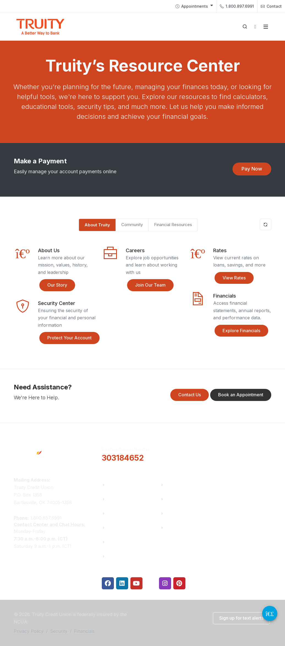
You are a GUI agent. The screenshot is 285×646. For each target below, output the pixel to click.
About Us (117, 485)
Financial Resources (173, 224)
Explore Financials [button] (237, 331)
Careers (115, 513)
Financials (118, 556)
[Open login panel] (255, 26)
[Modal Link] (110, 270)
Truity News (120, 499)
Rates (172, 513)
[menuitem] (194, 6)
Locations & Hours (245, 453)
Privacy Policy (28, 631)
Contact (271, 6)
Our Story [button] (53, 285)
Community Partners (130, 527)
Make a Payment (184, 499)
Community (132, 224)
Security (58, 631)
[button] (251, 169)
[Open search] (245, 27)
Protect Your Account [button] (65, 338)
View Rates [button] (230, 278)
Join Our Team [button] (146, 285)
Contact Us (119, 542)
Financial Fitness (184, 485)
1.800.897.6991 (237, 6)
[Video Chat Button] (269, 613)
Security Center (182, 527)
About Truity (97, 224)
